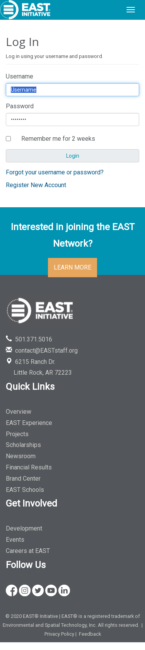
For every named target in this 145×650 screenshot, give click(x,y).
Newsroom (21, 456)
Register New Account (36, 185)
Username (19, 76)
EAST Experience (29, 423)
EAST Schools (25, 489)
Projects (17, 434)
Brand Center (23, 478)
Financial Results (29, 467)
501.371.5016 (29, 339)
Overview (18, 411)
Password (20, 106)
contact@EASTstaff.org (42, 350)
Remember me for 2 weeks (58, 138)
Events (15, 539)
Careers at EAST (28, 550)
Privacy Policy (59, 634)
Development (24, 528)
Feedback (90, 634)
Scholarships (23, 445)
